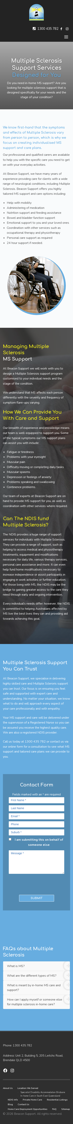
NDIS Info (13, 1099)
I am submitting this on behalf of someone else (39, 842)
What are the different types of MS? (38, 976)
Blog (10, 1104)
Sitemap (65, 1109)
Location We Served (28, 1088)
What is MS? (38, 966)
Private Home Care (32, 1099)
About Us (8, 1088)
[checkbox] (10, 839)
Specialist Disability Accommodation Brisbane (42, 1092)
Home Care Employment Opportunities (27, 1109)
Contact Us (23, 1104)
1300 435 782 (47, 28)
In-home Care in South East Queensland (40, 1095)
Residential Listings (57, 1099)
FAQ (54, 1109)
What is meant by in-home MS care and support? (38, 986)
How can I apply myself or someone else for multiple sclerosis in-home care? (38, 1000)
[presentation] (31, 883)
